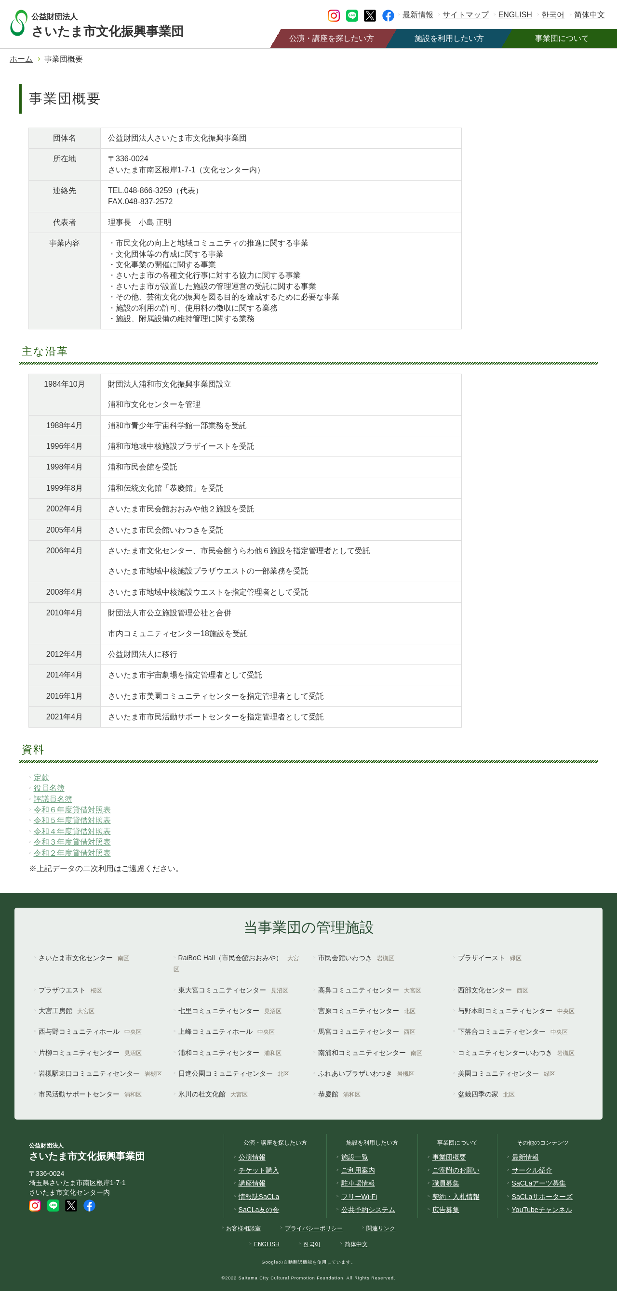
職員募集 (445, 1183)
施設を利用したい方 (449, 38)
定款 (41, 777)
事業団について (562, 38)
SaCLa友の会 (259, 1209)
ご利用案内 (358, 1170)
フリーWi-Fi (359, 1196)
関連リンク (380, 1228)
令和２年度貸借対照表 (72, 853)
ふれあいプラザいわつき (366, 1073)
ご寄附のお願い (456, 1170)
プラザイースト (490, 958)
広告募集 (445, 1209)
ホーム (21, 59)
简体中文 (589, 15)
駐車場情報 (358, 1183)
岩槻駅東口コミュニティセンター (100, 1073)
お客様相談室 (243, 1228)
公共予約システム (368, 1209)
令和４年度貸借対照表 (72, 831)
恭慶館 (339, 1094)
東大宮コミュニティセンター (233, 990)
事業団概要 (449, 1157)
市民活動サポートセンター (90, 1094)
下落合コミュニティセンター (513, 1031)
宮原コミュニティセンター (367, 1011)
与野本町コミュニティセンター (516, 1011)
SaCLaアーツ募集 (539, 1183)
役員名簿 (49, 788)
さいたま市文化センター (84, 958)
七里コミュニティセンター (230, 1011)
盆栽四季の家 (486, 1094)
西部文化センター (493, 990)
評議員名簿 (53, 799)
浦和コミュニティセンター (230, 1052)
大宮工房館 (66, 1011)
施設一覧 (354, 1157)
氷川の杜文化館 (213, 1094)
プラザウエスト (70, 990)
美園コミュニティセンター (506, 1073)
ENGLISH (515, 15)
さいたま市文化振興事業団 (116, 23)
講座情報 (252, 1183)
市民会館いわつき (356, 958)
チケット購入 (259, 1170)
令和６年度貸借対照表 (72, 810)
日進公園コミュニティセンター (233, 1073)
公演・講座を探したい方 (331, 38)
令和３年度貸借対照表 (72, 842)
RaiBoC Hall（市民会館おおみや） (236, 963)
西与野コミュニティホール (90, 1031)
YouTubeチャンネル (542, 1209)
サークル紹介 (532, 1170)
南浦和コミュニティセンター (370, 1052)
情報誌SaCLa (259, 1196)
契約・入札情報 (456, 1196)
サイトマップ (466, 15)
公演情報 (252, 1157)
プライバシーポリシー (314, 1228)
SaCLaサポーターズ (542, 1196)
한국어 (552, 15)
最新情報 (417, 15)
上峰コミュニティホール (226, 1031)
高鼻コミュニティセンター (369, 990)
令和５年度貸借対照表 (72, 820)
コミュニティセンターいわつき (516, 1052)
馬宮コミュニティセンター (367, 1031)
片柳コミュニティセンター (90, 1052)
